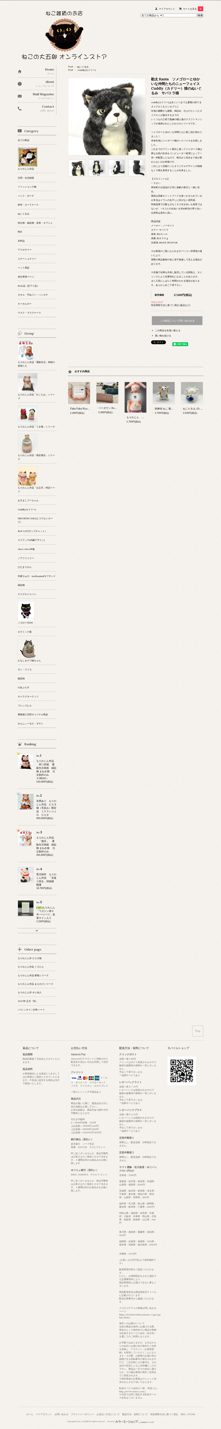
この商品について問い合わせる (177, 320)
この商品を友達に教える (167, 330)
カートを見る (193, 8)
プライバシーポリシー (82, 1414)
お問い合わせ (61, 1414)
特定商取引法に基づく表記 (164, 1414)
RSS (183, 1414)
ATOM (191, 1414)
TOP (70, 66)
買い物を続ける (163, 335)
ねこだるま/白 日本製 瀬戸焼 (200, 408)
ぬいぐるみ (83, 66)
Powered (130, 1421)
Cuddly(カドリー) (87, 70)
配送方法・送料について (135, 1414)
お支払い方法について (108, 1414)
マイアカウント (167, 8)
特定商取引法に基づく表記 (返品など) (170, 305)
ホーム (29, 1414)
